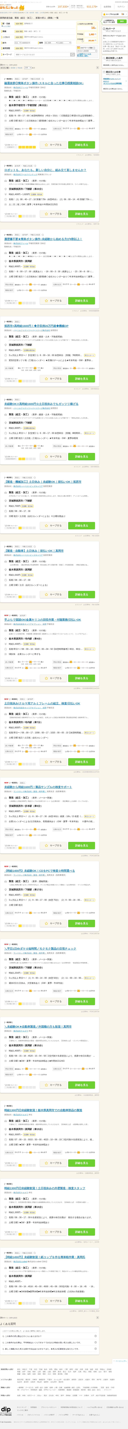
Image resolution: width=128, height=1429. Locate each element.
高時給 (68, 1395)
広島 (79, 1372)
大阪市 (87, 1380)
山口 (100, 1372)
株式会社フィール (20, 87)
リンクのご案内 (22, 1410)
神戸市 (99, 1380)
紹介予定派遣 (100, 1395)
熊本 (44, 1374)
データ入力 (29, 1387)
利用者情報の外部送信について (72, 1407)
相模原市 (42, 1380)
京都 (86, 1369)
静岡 (71, 1369)
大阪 (76, 1369)
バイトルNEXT (49, 1415)
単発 (23, 1395)
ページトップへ (121, 1361)
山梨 (49, 1372)
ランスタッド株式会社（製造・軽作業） (29, 791)
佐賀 (34, 1374)
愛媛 (18, 1374)
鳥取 (90, 1372)
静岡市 (74, 1380)
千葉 (30, 1369)
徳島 (110, 1372)
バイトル (20, 1415)
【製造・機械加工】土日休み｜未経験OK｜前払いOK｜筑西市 (42, 481)
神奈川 (24, 1369)
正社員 (51, 1395)
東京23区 (20, 1380)
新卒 (62, 1395)
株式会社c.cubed (20, 1262)
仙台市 (19, 1382)
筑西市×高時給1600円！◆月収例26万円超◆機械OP (36, 325)
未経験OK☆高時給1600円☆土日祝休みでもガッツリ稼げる (41, 403)
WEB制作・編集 (36, 1390)
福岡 (29, 1374)
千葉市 (49, 1380)
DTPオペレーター (50, 1390)
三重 (66, 1369)
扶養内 (86, 1395)
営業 (102, 1387)
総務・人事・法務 (56, 1387)
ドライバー (108, 1390)
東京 (18, 1369)
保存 (122, 21)
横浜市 (28, 1380)
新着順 (13, 68)
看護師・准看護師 (73, 1390)
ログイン (121, 7)
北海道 (109, 1369)
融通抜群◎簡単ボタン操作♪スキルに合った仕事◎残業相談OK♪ (44, 83)
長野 (54, 1372)
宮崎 (54, 1374)
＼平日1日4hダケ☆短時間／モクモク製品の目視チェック (40, 948)
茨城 (40, 1369)
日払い (39, 1395)
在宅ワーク (31, 1395)
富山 (64, 1372)
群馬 (50, 1369)
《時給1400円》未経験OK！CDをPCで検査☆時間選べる (39, 870)
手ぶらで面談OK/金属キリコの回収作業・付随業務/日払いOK (42, 619)
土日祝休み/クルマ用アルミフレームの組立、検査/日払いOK (42, 703)
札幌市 (112, 1380)
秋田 (34, 1372)
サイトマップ (21, 1407)
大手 (92, 1395)
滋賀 (91, 1369)
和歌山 (102, 1369)
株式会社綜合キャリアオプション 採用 (29, 624)
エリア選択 (6, 26)
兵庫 (81, 1369)
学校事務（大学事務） (91, 1387)
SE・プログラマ (23, 1390)
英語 (45, 1395)
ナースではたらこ (78, 1415)
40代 (57, 1395)
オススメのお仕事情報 (112, 81)
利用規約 (34, 1407)
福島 (44, 1372)
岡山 (84, 1372)
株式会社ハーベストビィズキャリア (28, 486)
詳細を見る (81, 144)
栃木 (45, 1369)
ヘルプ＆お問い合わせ (94, 1407)
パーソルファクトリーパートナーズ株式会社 (31, 330)
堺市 (93, 1380)
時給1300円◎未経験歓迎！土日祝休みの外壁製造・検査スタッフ (44, 1188)
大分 (49, 1374)
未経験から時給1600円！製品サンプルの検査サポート (38, 786)
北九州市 (53, 1382)
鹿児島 (60, 1374)
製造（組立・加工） (95, 1390)
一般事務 (20, 1387)
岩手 (23, 1372)
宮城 (29, 1372)
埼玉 (35, 1369)
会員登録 (107, 7)
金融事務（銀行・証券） (72, 1387)
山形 (39, 1372)
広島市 (33, 1382)
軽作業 (83, 1390)
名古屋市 (66, 1380)
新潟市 (26, 1382)
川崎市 (34, 1380)
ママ (80, 1395)
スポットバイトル (33, 1415)
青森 (18, 1372)
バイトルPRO (63, 1415)
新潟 (59, 1372)
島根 (95, 1372)
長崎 (39, 1374)
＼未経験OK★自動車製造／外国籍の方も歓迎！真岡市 (38, 1026)
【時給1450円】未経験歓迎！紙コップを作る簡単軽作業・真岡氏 (44, 1257)
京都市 (105, 1380)
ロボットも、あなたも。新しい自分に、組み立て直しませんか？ (45, 169)
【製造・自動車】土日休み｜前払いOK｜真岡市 (34, 550)
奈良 (96, 1369)
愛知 (55, 1369)
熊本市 (61, 1382)
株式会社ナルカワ (20, 1031)
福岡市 (46, 1382)
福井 (74, 1372)
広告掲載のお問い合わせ (115, 1407)
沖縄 (66, 1374)
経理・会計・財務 (41, 1387)
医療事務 (61, 1390)
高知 (23, 1374)
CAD (112, 1387)
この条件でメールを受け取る (84, 55)
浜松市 (80, 1380)
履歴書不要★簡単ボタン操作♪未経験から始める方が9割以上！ (43, 239)
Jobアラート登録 (86, 48)
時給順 (20, 68)
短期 (18, 1395)
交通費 (74, 1395)
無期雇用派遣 (112, 1395)
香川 (105, 1372)
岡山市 (39, 1382)
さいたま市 (58, 1380)
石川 (69, 1372)
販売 (107, 1387)
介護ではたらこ (94, 1415)
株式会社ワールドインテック (25, 174)
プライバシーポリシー (49, 1407)
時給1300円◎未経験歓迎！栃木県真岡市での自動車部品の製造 (43, 1110)
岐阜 (61, 1369)
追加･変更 (19, 23)
